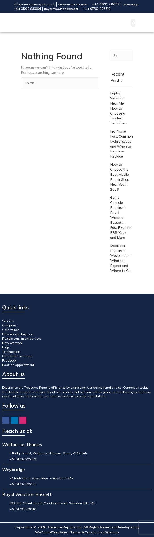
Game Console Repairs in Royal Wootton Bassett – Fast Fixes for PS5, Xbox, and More (121, 217)
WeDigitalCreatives (51, 532)
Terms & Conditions (86, 532)
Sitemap (112, 532)
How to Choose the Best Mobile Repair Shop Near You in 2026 (119, 176)
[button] (133, 23)
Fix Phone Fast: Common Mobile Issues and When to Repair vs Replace (121, 143)
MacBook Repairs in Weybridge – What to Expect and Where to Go (120, 258)
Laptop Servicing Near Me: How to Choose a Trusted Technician (118, 108)
